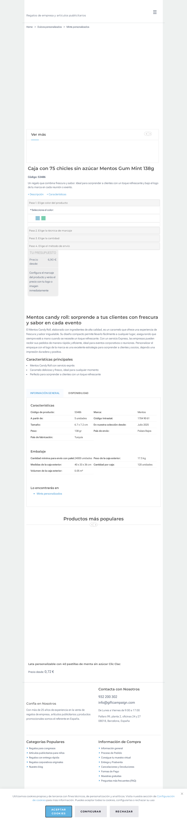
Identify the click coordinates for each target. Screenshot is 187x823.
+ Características (56, 207)
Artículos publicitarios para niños (46, 768)
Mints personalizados (77, 26)
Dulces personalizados (49, 26)
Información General (45, 406)
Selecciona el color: (42, 223)
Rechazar (124, 811)
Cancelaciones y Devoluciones (117, 782)
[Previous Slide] (146, 134)
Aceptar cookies (58, 811)
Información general (112, 763)
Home (29, 26)
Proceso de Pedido (111, 768)
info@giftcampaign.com (116, 715)
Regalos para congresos (42, 763)
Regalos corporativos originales (46, 777)
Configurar (91, 811)
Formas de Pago (110, 787)
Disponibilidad (78, 406)
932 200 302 (107, 710)
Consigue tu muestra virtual (116, 773)
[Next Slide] (150, 134)
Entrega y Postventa (112, 777)
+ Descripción (36, 207)
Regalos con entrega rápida (44, 773)
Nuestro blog (36, 782)
